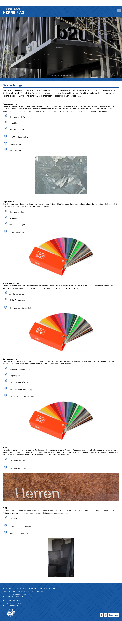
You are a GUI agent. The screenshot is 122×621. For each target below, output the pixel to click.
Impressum (113, 615)
